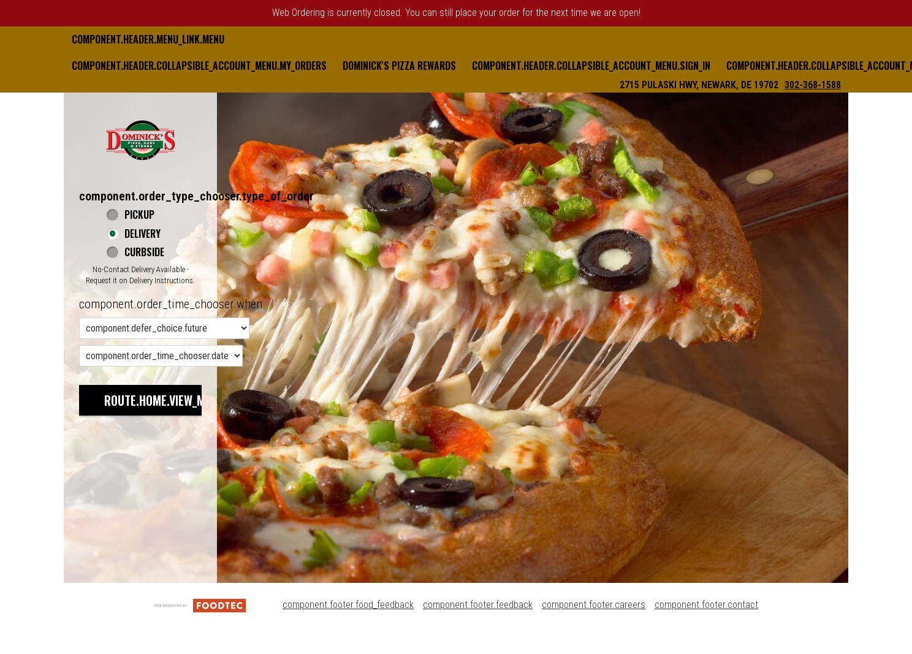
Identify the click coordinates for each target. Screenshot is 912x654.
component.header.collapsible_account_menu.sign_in (591, 65)
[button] (140, 139)
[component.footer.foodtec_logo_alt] (200, 604)
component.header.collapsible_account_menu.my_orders (199, 65)
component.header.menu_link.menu (148, 39)
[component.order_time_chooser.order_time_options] (164, 328)
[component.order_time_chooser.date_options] (161, 356)
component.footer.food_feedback (348, 604)
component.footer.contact (706, 604)
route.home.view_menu (164, 400)
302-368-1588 (813, 85)
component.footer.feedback (478, 604)
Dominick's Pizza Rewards (399, 65)
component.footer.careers (593, 604)
